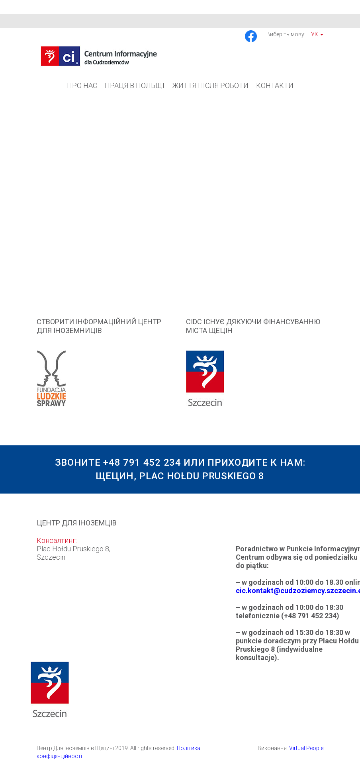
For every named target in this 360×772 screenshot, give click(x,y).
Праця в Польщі (134, 85)
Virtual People (306, 748)
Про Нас (82, 85)
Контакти (274, 85)
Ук (317, 34)
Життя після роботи (210, 85)
